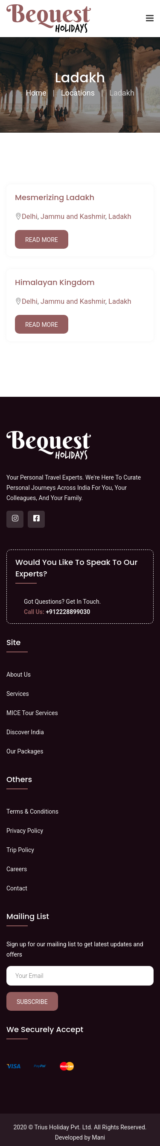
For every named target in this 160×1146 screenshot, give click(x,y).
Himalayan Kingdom (55, 282)
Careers (16, 869)
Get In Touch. (83, 601)
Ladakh (119, 216)
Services (17, 693)
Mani (98, 1137)
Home (36, 92)
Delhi (30, 216)
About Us (18, 674)
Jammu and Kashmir (73, 216)
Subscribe (32, 1001)
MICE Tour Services (32, 713)
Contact (16, 888)
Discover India (25, 732)
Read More (41, 239)
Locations (78, 92)
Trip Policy (20, 849)
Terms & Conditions (32, 811)
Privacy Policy (24, 830)
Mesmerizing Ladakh (54, 197)
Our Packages (25, 751)
